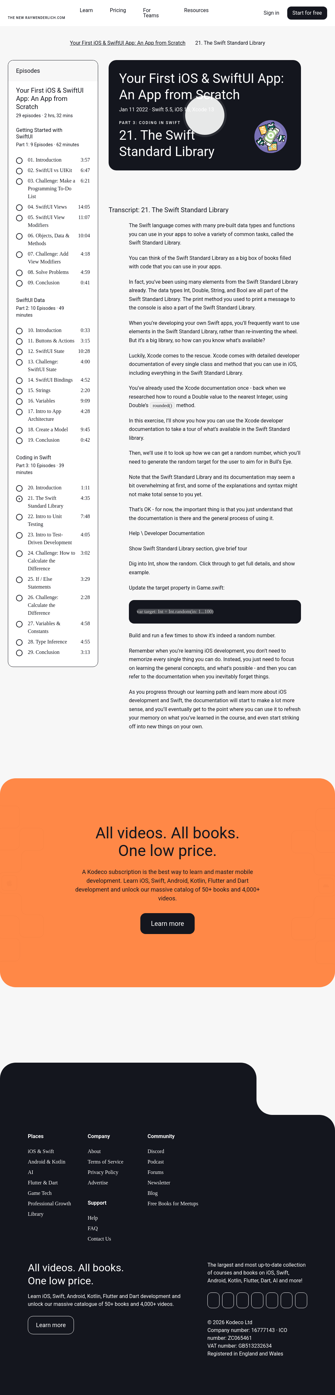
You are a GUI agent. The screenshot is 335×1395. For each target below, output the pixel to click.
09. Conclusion (44, 282)
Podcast (156, 1162)
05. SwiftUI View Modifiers (46, 221)
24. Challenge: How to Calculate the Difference (51, 560)
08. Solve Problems (48, 272)
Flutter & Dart (43, 1182)
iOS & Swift (41, 1151)
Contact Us (99, 1239)
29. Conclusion (44, 652)
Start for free (307, 13)
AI (30, 1172)
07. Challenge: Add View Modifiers (48, 257)
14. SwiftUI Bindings (50, 380)
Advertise (98, 1182)
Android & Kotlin (46, 1162)
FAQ (93, 1228)
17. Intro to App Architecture (44, 415)
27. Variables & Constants (44, 627)
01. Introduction (45, 160)
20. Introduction (45, 487)
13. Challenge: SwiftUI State (43, 365)
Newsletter (159, 1182)
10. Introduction (45, 330)
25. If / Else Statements (40, 583)
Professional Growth (49, 1203)
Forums (156, 1172)
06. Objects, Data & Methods (49, 239)
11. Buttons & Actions (51, 340)
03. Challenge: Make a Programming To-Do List (51, 188)
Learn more (167, 924)
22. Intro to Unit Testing (45, 520)
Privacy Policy (103, 1172)
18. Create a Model (48, 429)
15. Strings (39, 390)
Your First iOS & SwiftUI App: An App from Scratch (127, 43)
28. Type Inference (47, 641)
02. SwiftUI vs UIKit (50, 170)
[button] (89, 10)
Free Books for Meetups (173, 1203)
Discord (156, 1151)
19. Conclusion (44, 440)
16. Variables (41, 401)
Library (36, 1214)
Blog (153, 1193)
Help (93, 1218)
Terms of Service (105, 1162)
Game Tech (40, 1193)
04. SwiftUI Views (47, 207)
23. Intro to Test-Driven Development (50, 538)
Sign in (271, 13)
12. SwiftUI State (46, 351)
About (94, 1151)
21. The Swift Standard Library (45, 502)
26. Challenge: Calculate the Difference (43, 605)
